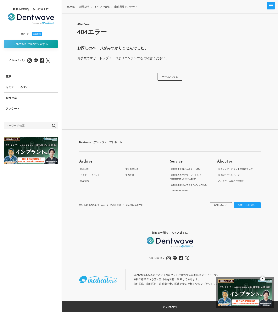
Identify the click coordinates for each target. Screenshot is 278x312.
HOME (71, 6)
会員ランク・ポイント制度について (237, 168)
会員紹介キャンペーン (230, 174)
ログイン (20, 34)
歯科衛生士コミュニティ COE (187, 168)
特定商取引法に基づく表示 (94, 204)
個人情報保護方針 (142, 204)
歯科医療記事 (132, 168)
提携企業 (11, 99)
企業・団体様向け (246, 205)
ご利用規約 (121, 204)
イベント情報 (102, 6)
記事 (8, 77)
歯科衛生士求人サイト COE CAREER (191, 184)
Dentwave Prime (31, 45)
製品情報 (84, 180)
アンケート (13, 109)
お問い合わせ (216, 205)
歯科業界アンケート (125, 6)
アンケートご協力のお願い (232, 180)
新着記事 (84, 6)
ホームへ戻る (170, 76)
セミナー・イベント (18, 88)
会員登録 (41, 34)
